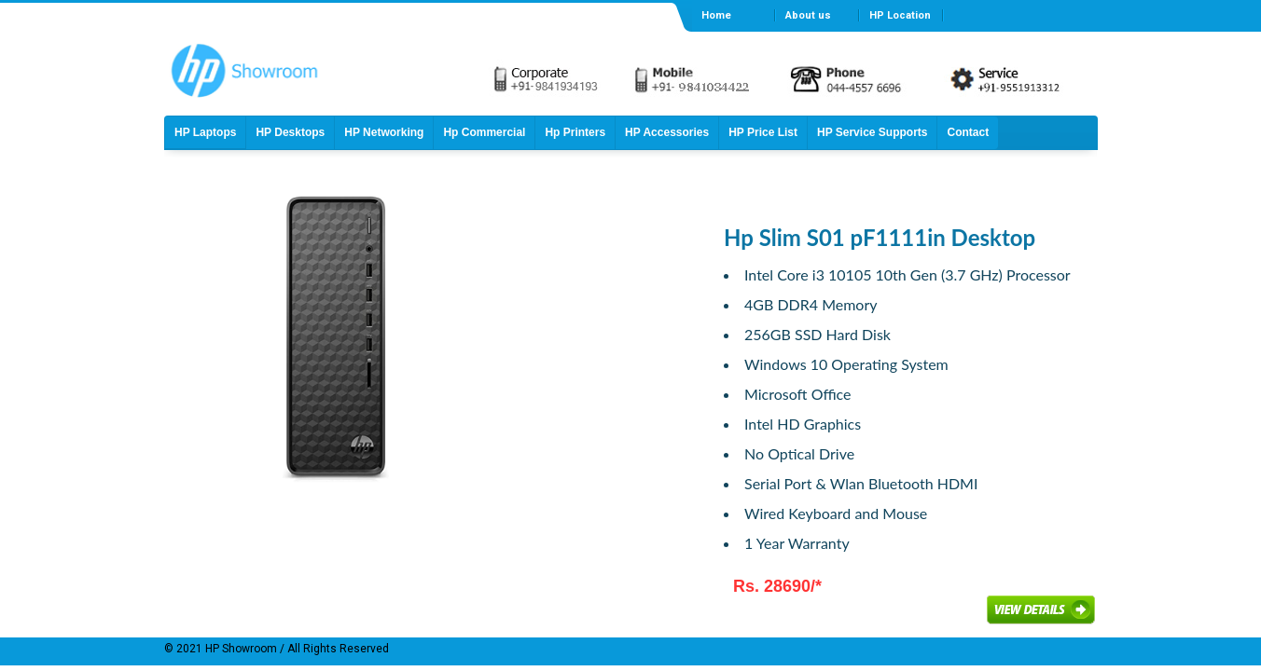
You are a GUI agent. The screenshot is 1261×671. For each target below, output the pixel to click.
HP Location (900, 15)
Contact (968, 132)
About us (808, 15)
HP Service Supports (872, 132)
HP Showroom (239, 648)
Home (716, 15)
